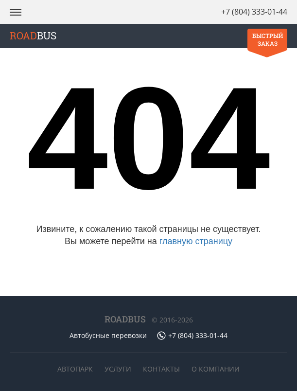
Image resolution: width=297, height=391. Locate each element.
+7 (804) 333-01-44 (254, 11)
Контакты (161, 368)
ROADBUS (125, 319)
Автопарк (75, 368)
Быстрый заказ (267, 39)
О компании (216, 368)
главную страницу (195, 241)
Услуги (118, 368)
